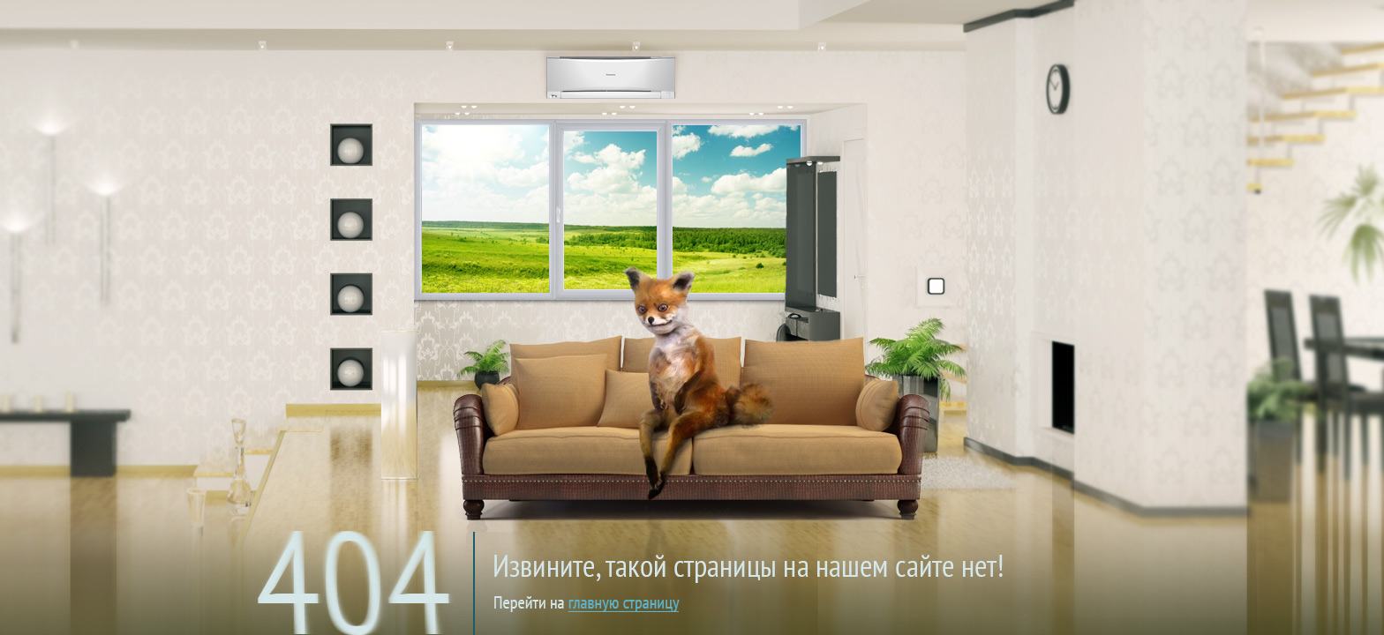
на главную (703, 550)
